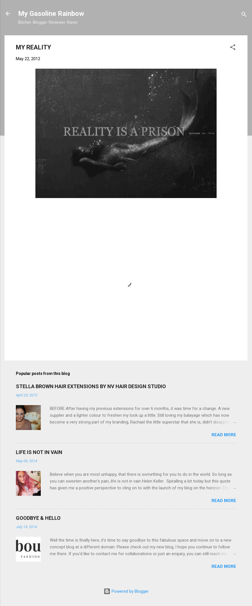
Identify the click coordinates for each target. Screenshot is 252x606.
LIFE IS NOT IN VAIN (39, 452)
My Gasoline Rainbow (51, 14)
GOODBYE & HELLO (38, 518)
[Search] (244, 15)
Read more (224, 434)
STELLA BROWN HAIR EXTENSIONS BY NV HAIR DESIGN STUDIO (91, 386)
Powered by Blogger (126, 591)
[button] (232, 48)
